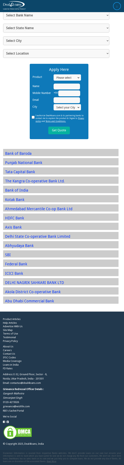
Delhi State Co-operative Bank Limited (37, 236)
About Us (8, 346)
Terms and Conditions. (56, 121)
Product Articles (12, 319)
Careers (7, 350)
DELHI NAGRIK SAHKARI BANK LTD (34, 282)
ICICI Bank (14, 273)
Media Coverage (12, 361)
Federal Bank (16, 264)
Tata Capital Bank (20, 172)
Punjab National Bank (23, 162)
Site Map (8, 330)
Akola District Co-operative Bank (33, 292)
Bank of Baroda (18, 153)
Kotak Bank (14, 199)
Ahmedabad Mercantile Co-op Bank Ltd (38, 209)
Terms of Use (10, 333)
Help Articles (10, 322)
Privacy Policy (10, 341)
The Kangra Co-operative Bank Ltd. (35, 181)
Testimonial (9, 337)
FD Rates (8, 368)
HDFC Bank (14, 218)
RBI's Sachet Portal (13, 410)
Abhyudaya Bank (19, 245)
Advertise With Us (12, 326)
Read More (51, 461)
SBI (8, 255)
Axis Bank (13, 227)
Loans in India (11, 364)
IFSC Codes (9, 357)
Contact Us (9, 353)
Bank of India (16, 190)
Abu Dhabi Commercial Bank (29, 301)
